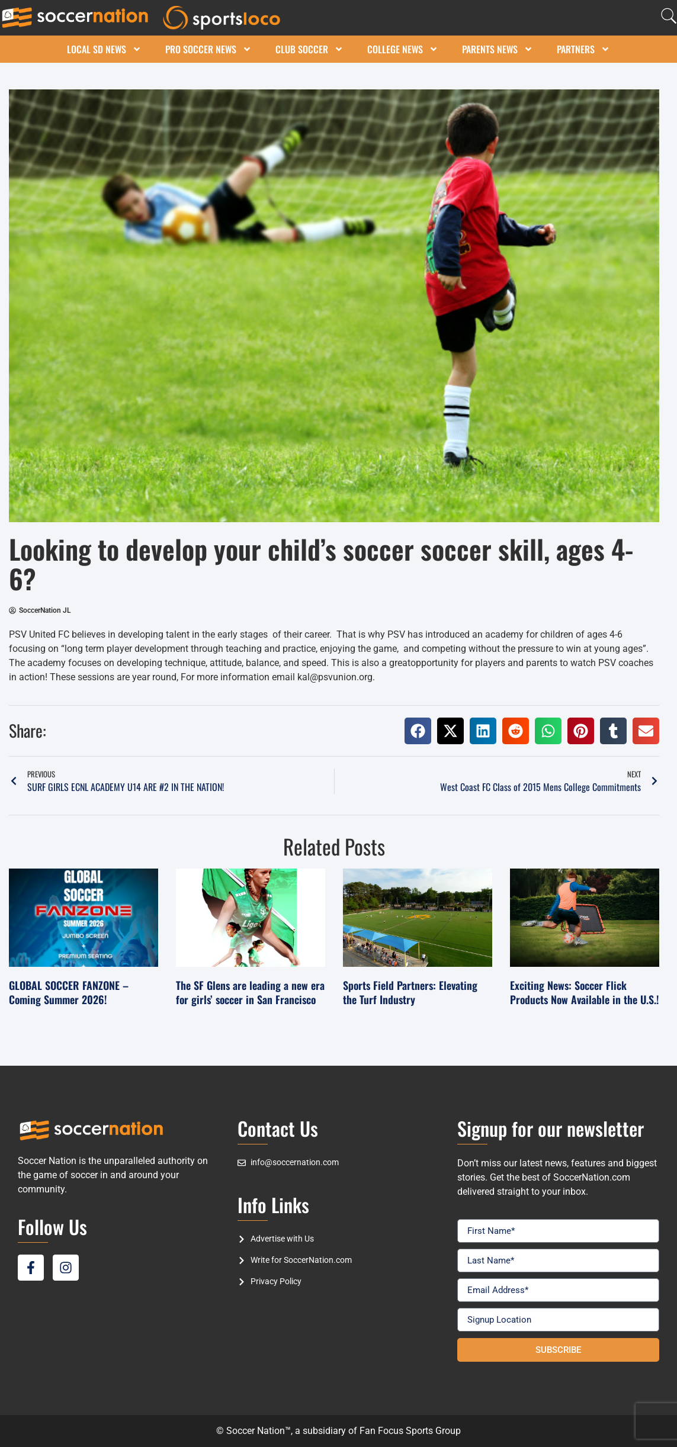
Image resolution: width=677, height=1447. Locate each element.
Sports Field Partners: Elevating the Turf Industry (410, 992)
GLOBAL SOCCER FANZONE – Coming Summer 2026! (69, 992)
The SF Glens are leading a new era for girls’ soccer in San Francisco (250, 992)
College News (402, 49)
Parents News (497, 49)
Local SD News (104, 49)
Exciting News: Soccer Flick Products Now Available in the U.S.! (584, 992)
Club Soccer (309, 49)
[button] (418, 731)
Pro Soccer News (208, 49)
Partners (583, 49)
